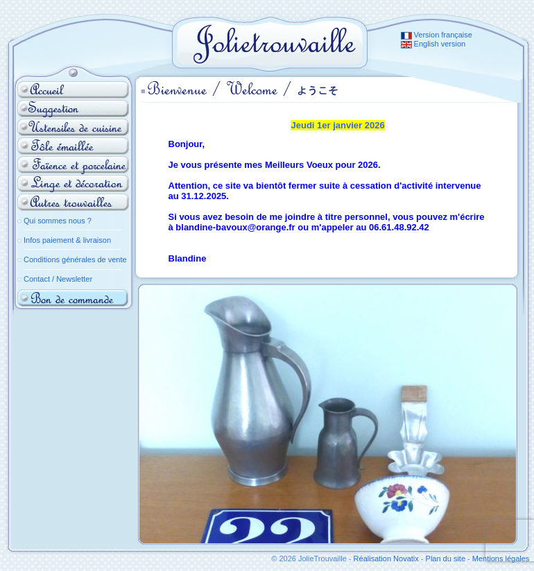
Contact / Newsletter (58, 279)
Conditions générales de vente (75, 259)
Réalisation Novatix (386, 558)
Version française (436, 35)
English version (433, 44)
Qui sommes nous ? (58, 220)
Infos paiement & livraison (67, 240)
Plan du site (445, 558)
